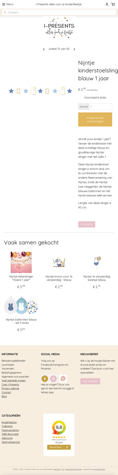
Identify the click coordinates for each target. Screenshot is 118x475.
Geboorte (7, 438)
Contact (6, 392)
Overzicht (87, 224)
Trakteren (7, 426)
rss (63, 469)
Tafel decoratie (10, 434)
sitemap (57, 469)
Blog (4, 396)
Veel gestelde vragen (14, 380)
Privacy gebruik (10, 388)
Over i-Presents (10, 384)
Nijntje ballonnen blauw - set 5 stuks (21, 321)
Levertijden (8, 364)
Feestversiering (10, 430)
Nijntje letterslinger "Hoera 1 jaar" (21, 278)
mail (68, 388)
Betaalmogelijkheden (14, 360)
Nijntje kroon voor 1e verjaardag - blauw (58, 278)
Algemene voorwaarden (15, 376)
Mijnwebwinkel (99, 469)
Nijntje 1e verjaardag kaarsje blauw (96, 278)
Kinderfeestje (9, 422)
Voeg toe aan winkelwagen (95, 119)
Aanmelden (90, 381)
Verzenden (8, 368)
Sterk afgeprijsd (11, 442)
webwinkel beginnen (73, 469)
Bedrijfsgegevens (11, 372)
